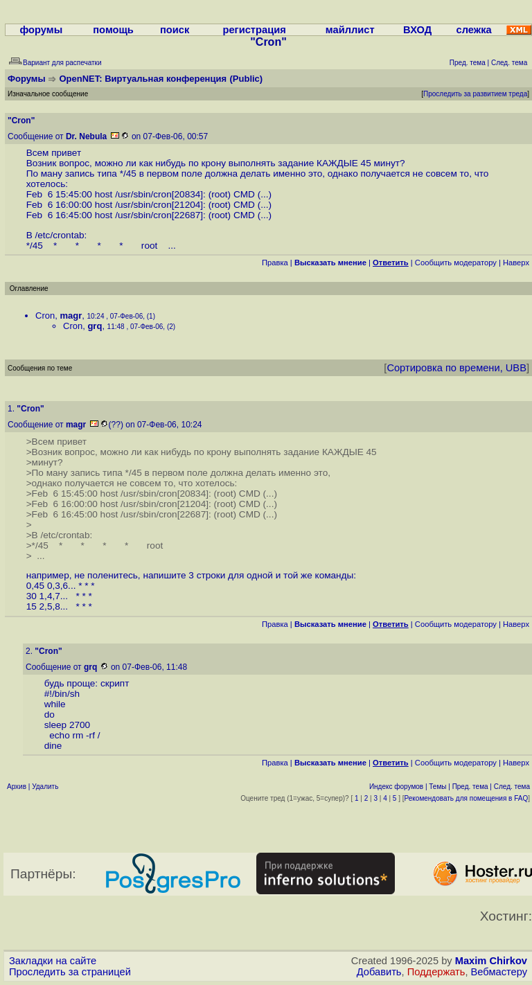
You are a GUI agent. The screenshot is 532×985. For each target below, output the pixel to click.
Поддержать (436, 971)
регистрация (253, 29)
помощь (113, 29)
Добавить (379, 971)
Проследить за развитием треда (475, 94)
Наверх (516, 262)
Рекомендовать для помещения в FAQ (467, 798)
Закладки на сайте (52, 960)
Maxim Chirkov (491, 960)
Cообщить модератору (456, 262)
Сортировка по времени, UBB (456, 367)
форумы (40, 29)
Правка (275, 262)
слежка (474, 29)
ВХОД (417, 29)
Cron (45, 315)
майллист (350, 29)
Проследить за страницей (70, 971)
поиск (174, 29)
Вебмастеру (499, 971)
